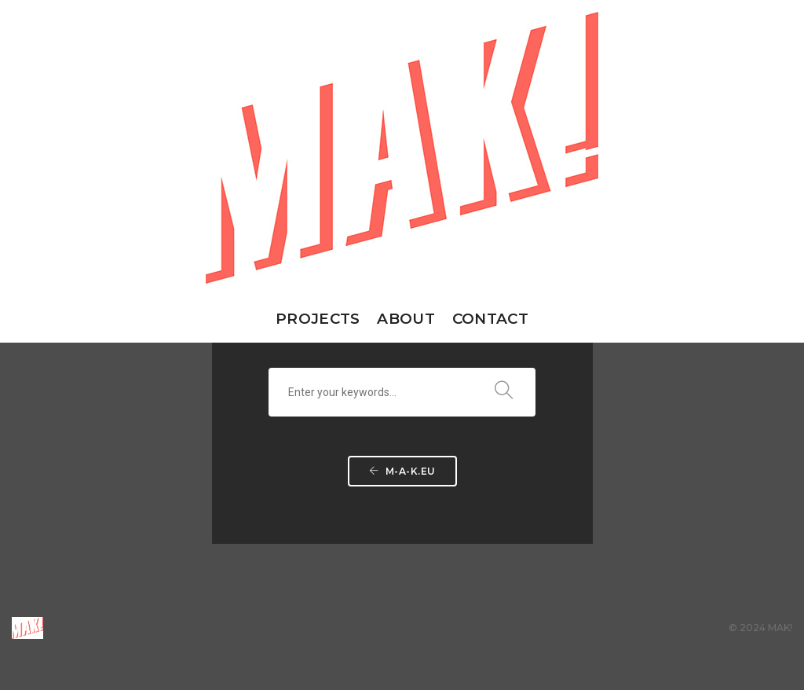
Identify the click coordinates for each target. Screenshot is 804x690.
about (405, 319)
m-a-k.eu (402, 471)
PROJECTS (318, 319)
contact (490, 319)
